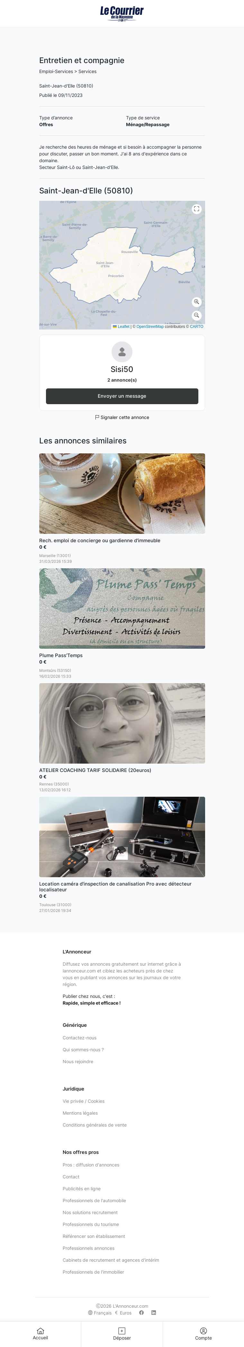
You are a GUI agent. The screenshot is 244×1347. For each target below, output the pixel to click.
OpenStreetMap (150, 326)
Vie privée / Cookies (83, 1101)
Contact (71, 1176)
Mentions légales (80, 1113)
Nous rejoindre (78, 1061)
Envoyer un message (122, 396)
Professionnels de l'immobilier (93, 1272)
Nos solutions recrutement (90, 1212)
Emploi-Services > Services (67, 71)
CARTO (196, 326)
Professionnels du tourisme (91, 1224)
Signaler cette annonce (122, 417)
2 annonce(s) (122, 380)
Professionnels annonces (88, 1248)
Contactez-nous (79, 1037)
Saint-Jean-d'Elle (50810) (66, 85)
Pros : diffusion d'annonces (91, 1164)
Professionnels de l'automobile (94, 1200)
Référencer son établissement (94, 1236)
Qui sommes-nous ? (83, 1049)
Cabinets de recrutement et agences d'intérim (111, 1260)
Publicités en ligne (82, 1188)
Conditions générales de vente (95, 1125)
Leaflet (121, 326)
